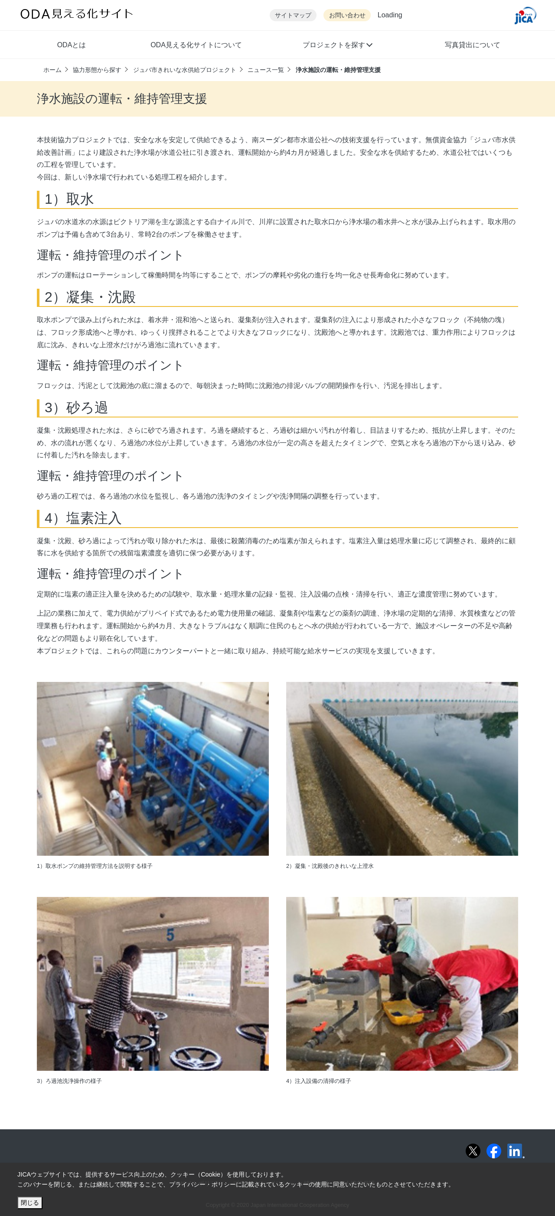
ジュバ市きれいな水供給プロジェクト (184, 69)
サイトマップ (293, 15)
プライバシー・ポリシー (202, 1184)
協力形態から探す (97, 69)
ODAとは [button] (71, 45)
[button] (337, 46)
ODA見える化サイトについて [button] (196, 45)
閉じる (30, 1202)
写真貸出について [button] (472, 45)
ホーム (52, 69)
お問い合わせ (347, 15)
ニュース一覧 (266, 69)
